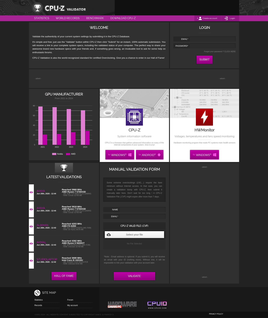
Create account (210, 18)
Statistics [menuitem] (41, 18)
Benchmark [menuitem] (95, 18)
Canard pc (122, 305)
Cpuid (157, 305)
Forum (70, 300)
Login (232, 18)
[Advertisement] (177, 7)
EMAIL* (184, 39)
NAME (115, 209)
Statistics (38, 300)
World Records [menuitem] (68, 18)
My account (72, 305)
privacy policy (216, 314)
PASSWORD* (182, 46)
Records (38, 305)
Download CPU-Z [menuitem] (123, 18)
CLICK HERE (230, 51)
